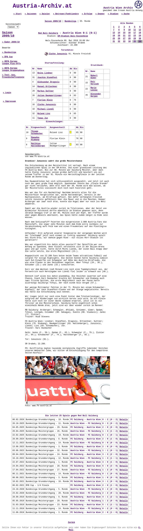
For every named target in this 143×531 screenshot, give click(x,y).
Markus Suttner (45, 91)
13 (114, 33)
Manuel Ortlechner (47, 86)
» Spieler (44, 14)
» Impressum (9, 101)
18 (140, 33)
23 (134, 35)
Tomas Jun (42, 118)
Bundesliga (70, 21)
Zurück (71, 522)
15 (124, 33)
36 (140, 41)
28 (129, 38)
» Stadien (113, 14)
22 (129, 35)
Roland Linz (43, 114)
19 (114, 35)
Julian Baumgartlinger (49, 95)
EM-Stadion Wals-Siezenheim (73, 36)
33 (124, 41)
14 (119, 33)
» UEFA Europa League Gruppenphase (13, 69)
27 (124, 38)
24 (140, 35)
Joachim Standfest (47, 77)
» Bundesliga (9, 52)
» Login (7, 93)
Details (124, 419)
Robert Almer (94, 76)
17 (134, 33)
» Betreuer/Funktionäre (66, 14)
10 (129, 30)
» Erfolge (87, 14)
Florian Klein (45, 100)
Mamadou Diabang (35, 138)
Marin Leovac (94, 89)
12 (140, 30)
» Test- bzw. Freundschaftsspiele (13, 76)
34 (129, 41)
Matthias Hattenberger (38, 145)
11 (134, 30)
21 (124, 35)
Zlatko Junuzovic (58, 54)
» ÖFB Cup (7, 57)
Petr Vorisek (95, 83)
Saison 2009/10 (8, 34)
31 (114, 41)
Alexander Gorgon (96, 95)
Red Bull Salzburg (48, 33)
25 (114, 38)
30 (140, 38)
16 (129, 33)
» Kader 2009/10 (11, 42)
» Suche (125, 14)
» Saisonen (30, 14)
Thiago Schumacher (37, 132)
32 (119, 41)
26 (119, 38)
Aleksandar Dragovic (48, 82)
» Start (17, 14)
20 (119, 35)
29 (134, 38)
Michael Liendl (45, 109)
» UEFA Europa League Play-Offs (11, 62)
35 (134, 41)
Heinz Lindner (45, 73)
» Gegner (100, 14)
